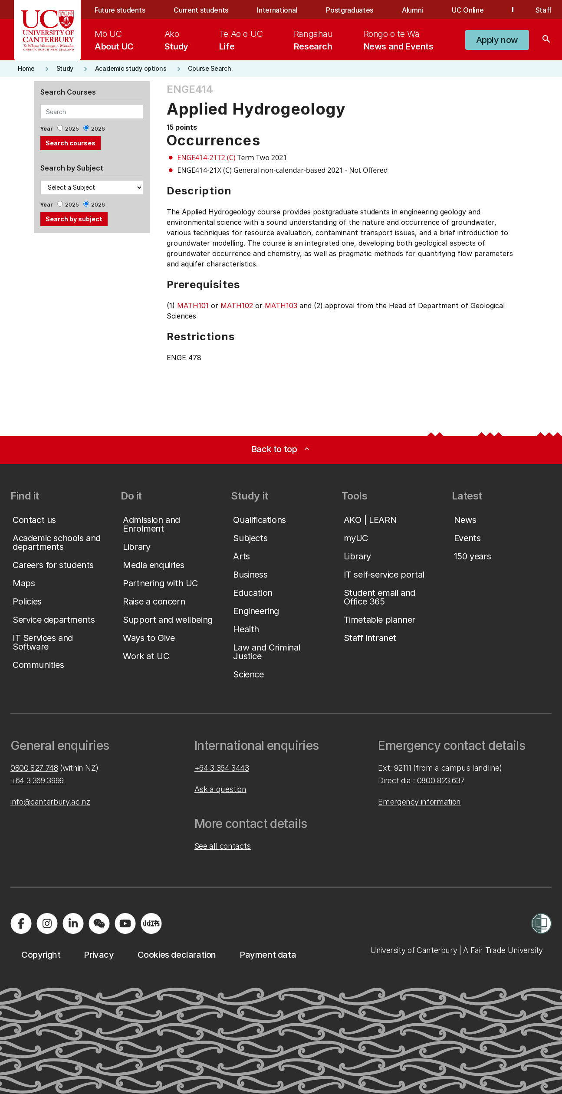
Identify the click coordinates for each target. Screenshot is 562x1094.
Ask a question (220, 789)
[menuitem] (114, 40)
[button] (497, 40)
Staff (544, 10)
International (277, 10)
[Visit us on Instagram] (46, 923)
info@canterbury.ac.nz (50, 801)
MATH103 (281, 305)
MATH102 (236, 305)
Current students (201, 10)
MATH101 (193, 305)
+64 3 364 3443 (221, 767)
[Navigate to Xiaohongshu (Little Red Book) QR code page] (151, 923)
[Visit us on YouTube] (125, 923)
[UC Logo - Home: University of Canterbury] (47, 30)
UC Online (467, 10)
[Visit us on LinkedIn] (72, 923)
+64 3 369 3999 (37, 780)
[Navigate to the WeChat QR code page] (99, 923)
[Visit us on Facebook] (20, 923)
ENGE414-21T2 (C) (206, 157)
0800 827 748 (34, 767)
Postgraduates (349, 10)
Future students (120, 10)
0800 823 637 (441, 780)
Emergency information (419, 801)
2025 (72, 128)
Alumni (412, 10)
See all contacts (222, 846)
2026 (98, 128)
